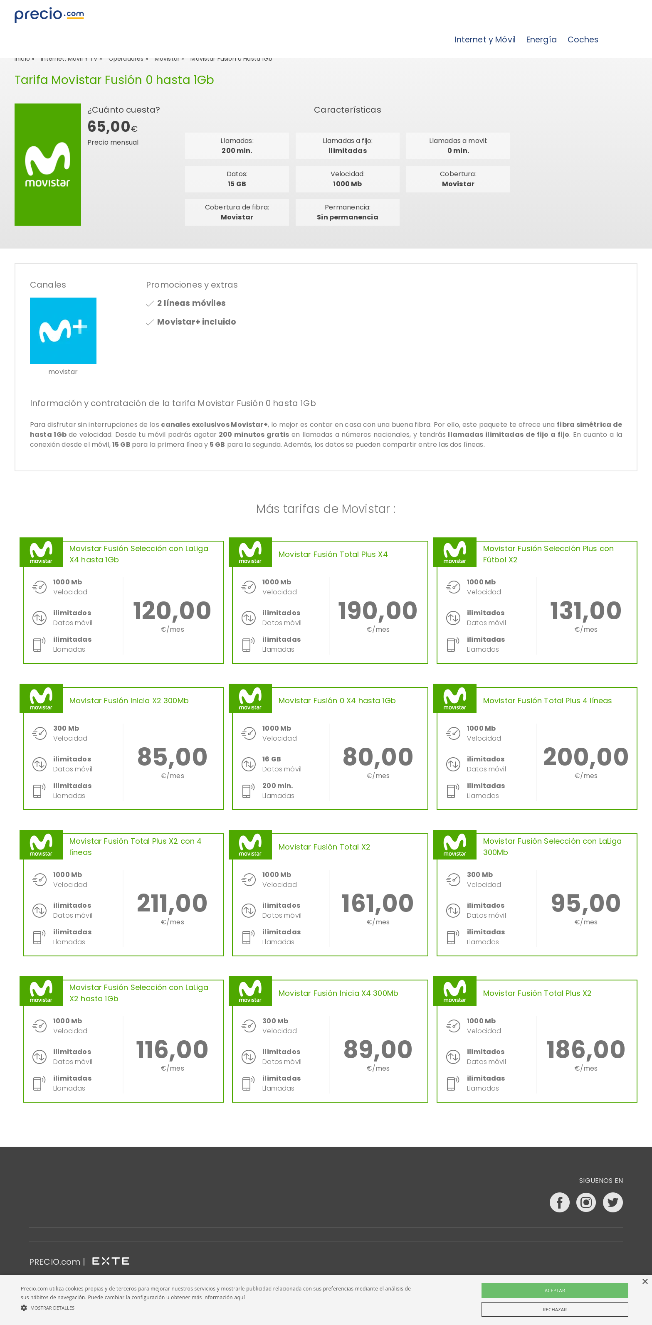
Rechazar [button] (555, 1309)
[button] (219, 1307)
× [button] (645, 1282)
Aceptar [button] (555, 1290)
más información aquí (218, 1297)
